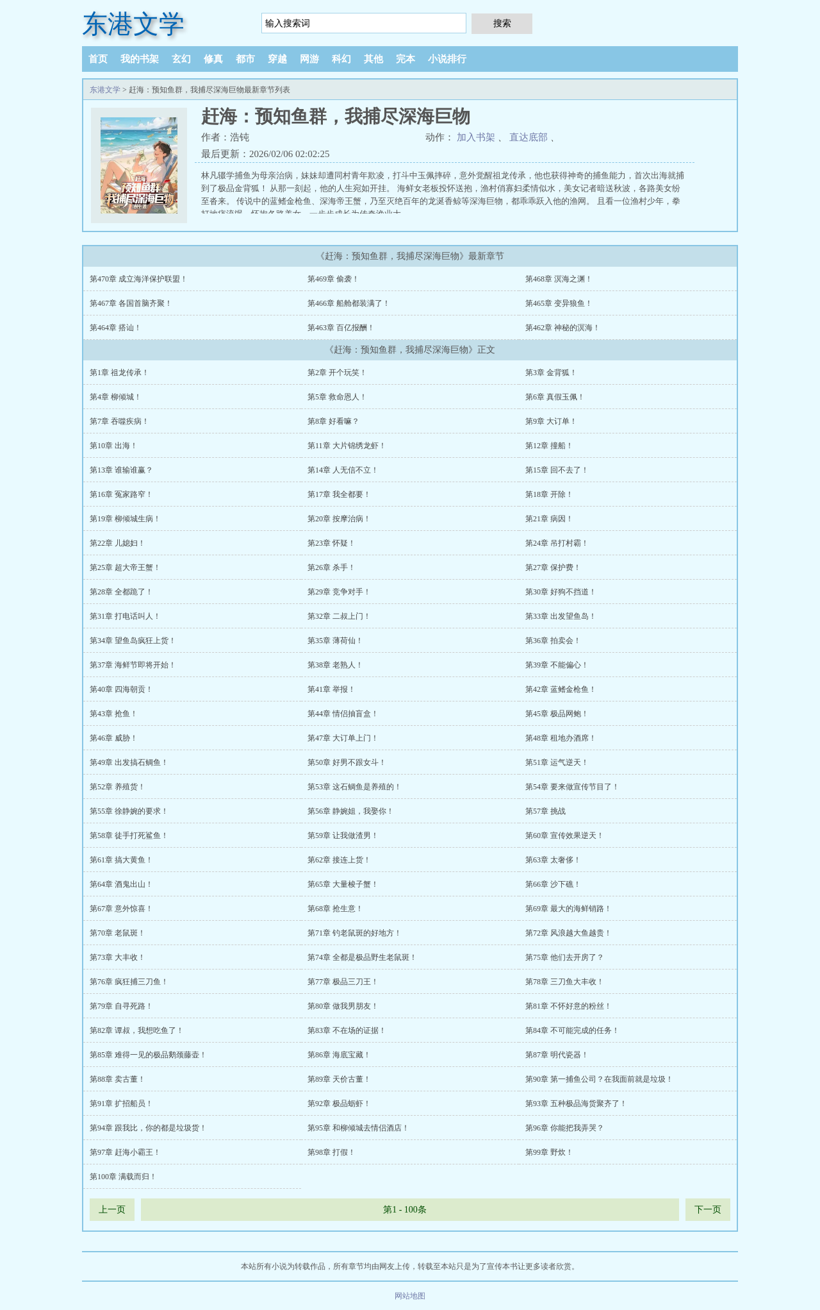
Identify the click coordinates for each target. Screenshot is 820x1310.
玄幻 (181, 59)
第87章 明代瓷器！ (557, 1054)
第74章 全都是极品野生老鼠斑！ (362, 957)
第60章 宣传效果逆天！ (564, 835)
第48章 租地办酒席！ (560, 738)
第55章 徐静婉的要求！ (129, 811)
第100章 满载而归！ (123, 1176)
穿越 (277, 59)
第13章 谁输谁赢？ (121, 470)
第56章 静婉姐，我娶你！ (351, 811)
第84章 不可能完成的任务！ (572, 1030)
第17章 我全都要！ (339, 494)
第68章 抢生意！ (335, 908)
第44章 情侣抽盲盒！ (343, 713)
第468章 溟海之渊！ (559, 278)
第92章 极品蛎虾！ (339, 1103)
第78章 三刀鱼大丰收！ (564, 981)
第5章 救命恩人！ (337, 396)
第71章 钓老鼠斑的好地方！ (355, 932)
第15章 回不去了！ (557, 470)
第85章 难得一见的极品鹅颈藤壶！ (148, 1054)
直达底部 (528, 137)
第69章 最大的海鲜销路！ (568, 908)
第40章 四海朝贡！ (121, 689)
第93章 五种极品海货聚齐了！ (576, 1103)
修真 (213, 59)
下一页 (707, 1209)
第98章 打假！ (332, 1152)
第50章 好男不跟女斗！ (347, 762)
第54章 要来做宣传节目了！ (572, 786)
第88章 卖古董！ (117, 1079)
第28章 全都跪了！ (121, 591)
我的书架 (139, 59)
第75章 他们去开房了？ (564, 957)
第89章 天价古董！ (339, 1079)
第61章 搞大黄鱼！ (121, 859)
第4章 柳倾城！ (116, 396)
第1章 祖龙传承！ (119, 372)
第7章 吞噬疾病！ (119, 421)
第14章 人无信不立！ (343, 470)
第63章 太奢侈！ (553, 859)
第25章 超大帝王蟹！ (125, 567)
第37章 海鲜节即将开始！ (133, 664)
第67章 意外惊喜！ (121, 908)
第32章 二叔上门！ (339, 616)
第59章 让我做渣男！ (343, 835)
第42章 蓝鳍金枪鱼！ (560, 689)
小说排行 (447, 59)
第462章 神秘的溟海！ (562, 327)
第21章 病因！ (549, 518)
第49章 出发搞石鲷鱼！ (129, 762)
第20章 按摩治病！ (339, 518)
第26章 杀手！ (332, 567)
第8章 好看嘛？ (333, 421)
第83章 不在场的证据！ (347, 1030)
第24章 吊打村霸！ (557, 543)
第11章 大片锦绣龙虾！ (347, 445)
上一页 (112, 1209)
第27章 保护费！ (553, 567)
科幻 (341, 59)
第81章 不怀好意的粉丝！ (568, 1006)
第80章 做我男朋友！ (343, 1006)
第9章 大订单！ (551, 421)
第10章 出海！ (114, 445)
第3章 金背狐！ (551, 372)
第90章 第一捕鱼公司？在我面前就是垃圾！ (599, 1079)
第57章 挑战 (545, 811)
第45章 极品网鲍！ (557, 713)
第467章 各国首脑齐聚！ (131, 303)
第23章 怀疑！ (332, 543)
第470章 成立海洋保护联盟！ (139, 278)
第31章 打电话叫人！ (125, 616)
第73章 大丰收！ (117, 957)
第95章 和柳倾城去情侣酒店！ (358, 1127)
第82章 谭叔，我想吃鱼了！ (137, 1030)
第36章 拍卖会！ (553, 640)
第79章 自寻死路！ (121, 1006)
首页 (98, 59)
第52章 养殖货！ (117, 786)
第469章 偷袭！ (333, 278)
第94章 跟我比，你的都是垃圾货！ (148, 1127)
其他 (373, 59)
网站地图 (410, 1295)
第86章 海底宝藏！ (339, 1054)
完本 (405, 59)
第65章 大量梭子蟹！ (343, 884)
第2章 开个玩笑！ (337, 372)
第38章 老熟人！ (335, 664)
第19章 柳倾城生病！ (125, 518)
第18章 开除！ (549, 494)
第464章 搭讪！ (116, 327)
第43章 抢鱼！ (114, 713)
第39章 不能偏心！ (557, 664)
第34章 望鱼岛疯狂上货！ (133, 640)
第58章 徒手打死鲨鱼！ (129, 835)
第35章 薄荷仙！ (335, 640)
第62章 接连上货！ (339, 859)
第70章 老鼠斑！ (117, 932)
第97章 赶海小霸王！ (125, 1152)
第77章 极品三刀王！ (343, 981)
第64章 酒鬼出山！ (121, 884)
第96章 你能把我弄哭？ (564, 1127)
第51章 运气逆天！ (557, 762)
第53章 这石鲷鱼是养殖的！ (355, 786)
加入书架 (476, 137)
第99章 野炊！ (549, 1152)
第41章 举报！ (332, 689)
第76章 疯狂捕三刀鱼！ (129, 981)
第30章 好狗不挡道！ (560, 591)
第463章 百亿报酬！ (341, 327)
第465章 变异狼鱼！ (559, 303)
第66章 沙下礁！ (553, 884)
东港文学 (133, 24)
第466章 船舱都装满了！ (349, 303)
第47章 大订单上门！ (343, 738)
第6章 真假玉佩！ (555, 396)
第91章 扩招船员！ (121, 1103)
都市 (245, 59)
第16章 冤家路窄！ (121, 494)
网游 (309, 59)
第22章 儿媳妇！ (117, 543)
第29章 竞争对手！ (339, 591)
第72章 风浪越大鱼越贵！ (568, 932)
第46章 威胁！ (114, 738)
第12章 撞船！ (549, 445)
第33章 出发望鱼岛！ (560, 616)
